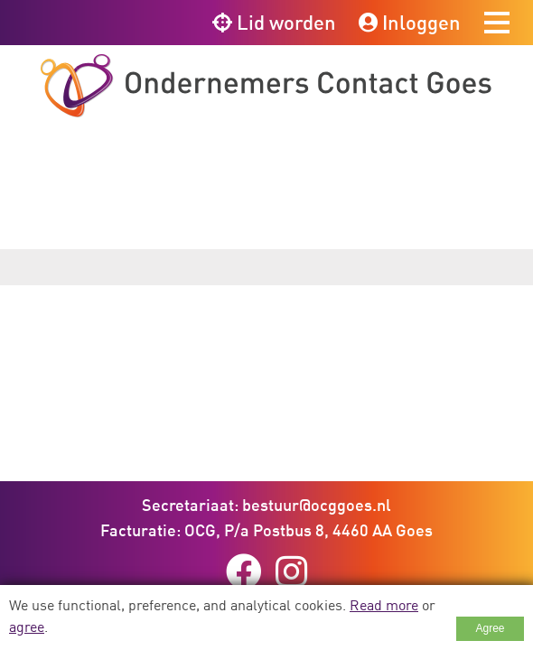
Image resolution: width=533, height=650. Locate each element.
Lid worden (274, 22)
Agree (489, 628)
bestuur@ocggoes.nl (316, 505)
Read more (384, 605)
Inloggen (410, 22)
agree (26, 627)
